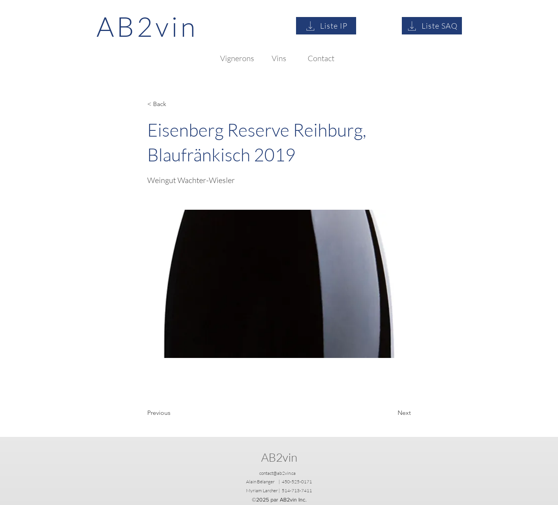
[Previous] (172, 413)
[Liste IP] (326, 25)
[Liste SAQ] (432, 25)
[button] (172, 104)
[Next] (391, 413)
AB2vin (279, 457)
